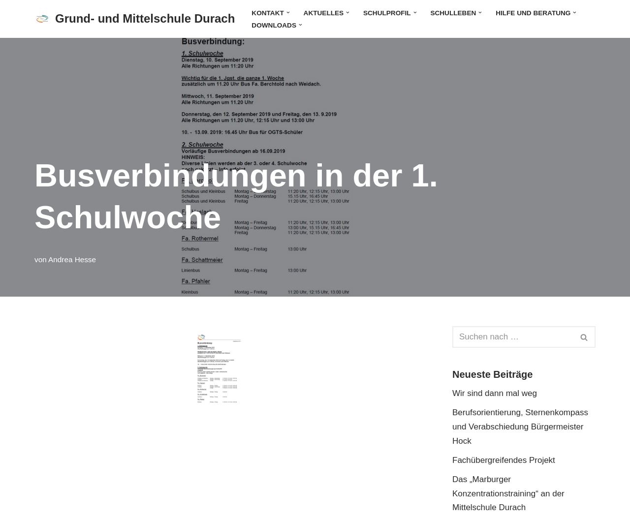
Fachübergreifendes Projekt (503, 460)
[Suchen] (512, 337)
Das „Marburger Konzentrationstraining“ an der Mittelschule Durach (508, 494)
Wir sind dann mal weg (494, 393)
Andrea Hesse (72, 259)
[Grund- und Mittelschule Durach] (134, 19)
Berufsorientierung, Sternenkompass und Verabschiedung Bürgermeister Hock (520, 427)
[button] (288, 12)
